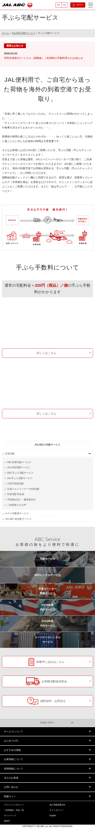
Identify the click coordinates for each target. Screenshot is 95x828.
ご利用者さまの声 (16, 505)
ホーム (5, 33)
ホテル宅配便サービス (17, 513)
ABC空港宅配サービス (19, 462)
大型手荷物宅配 (15, 483)
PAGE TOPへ (47, 722)
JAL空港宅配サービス (18, 467)
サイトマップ (10, 815)
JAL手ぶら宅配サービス (47, 385)
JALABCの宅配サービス (47, 444)
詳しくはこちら (46, 353)
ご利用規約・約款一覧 (14, 810)
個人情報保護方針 (58, 805)
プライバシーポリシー (14, 805)
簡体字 (7, 821)
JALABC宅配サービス (23, 33)
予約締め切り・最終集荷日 (21, 499)
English (53, 815)
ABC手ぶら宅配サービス (47, 324)
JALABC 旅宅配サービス (18, 519)
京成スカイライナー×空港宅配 (23, 489)
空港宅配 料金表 (15, 494)
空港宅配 (10, 453)
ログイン (77, 5)
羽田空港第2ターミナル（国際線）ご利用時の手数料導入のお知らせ (43, 58)
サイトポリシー (57, 810)
